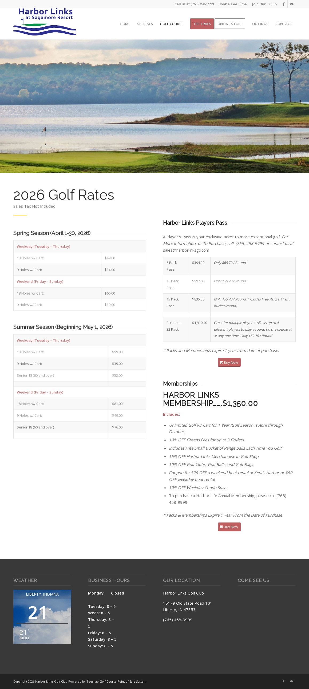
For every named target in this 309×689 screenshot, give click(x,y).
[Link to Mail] (292, 4)
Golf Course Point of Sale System (123, 681)
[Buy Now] (229, 362)
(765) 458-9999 (202, 4)
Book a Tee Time (233, 4)
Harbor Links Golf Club (183, 593)
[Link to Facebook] (283, 4)
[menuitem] (263, 4)
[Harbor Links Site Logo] (44, 23)
